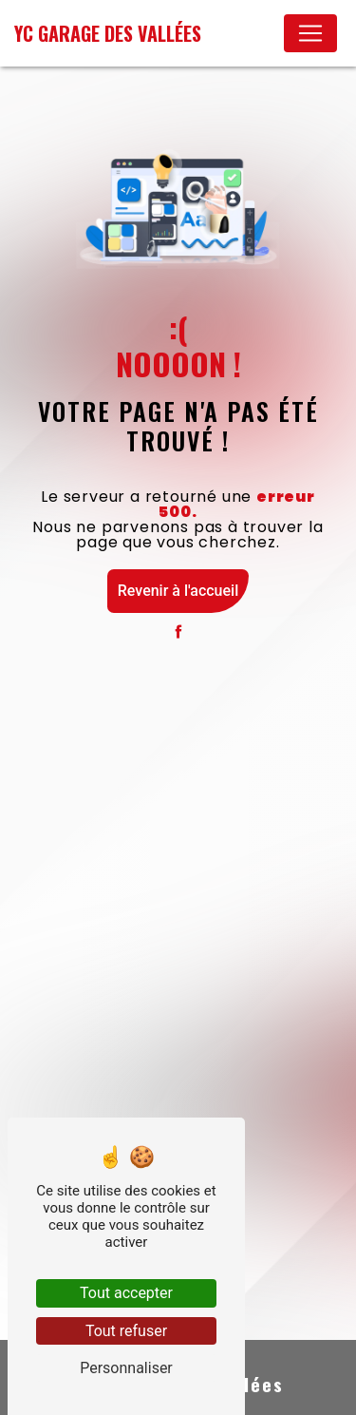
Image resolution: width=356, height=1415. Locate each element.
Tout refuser (126, 1331)
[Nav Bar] (310, 33)
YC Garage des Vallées (107, 33)
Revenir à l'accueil (178, 591)
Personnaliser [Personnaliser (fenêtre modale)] (126, 1368)
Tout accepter (126, 1293)
